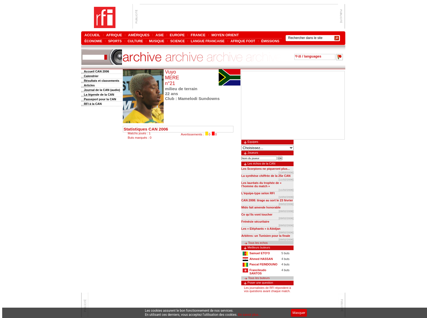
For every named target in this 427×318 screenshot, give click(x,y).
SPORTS (114, 41)
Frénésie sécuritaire (255, 221)
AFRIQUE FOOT (243, 41)
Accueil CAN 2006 (96, 71)
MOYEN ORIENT (225, 35)
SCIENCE (177, 41)
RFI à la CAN (93, 103)
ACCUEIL (92, 35)
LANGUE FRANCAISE (207, 41)
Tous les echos (258, 242)
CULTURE (135, 41)
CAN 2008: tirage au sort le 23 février (267, 200)
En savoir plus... (249, 315)
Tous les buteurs (259, 278)
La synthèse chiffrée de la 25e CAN (266, 175)
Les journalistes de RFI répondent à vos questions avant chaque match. (267, 289)
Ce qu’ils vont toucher (256, 214)
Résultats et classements (101, 80)
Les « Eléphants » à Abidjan (260, 228)
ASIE (159, 35)
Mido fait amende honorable (260, 207)
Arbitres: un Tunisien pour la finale (265, 235)
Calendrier (91, 76)
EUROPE (177, 35)
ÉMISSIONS (270, 41)
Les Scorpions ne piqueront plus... (265, 168)
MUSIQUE (156, 41)
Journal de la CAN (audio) (102, 90)
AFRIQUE (114, 35)
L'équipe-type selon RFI (257, 193)
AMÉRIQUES (139, 35)
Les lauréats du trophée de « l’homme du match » (261, 184)
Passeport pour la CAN (100, 99)
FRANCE (198, 35)
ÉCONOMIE (93, 41)
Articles (89, 85)
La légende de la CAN (99, 94)
